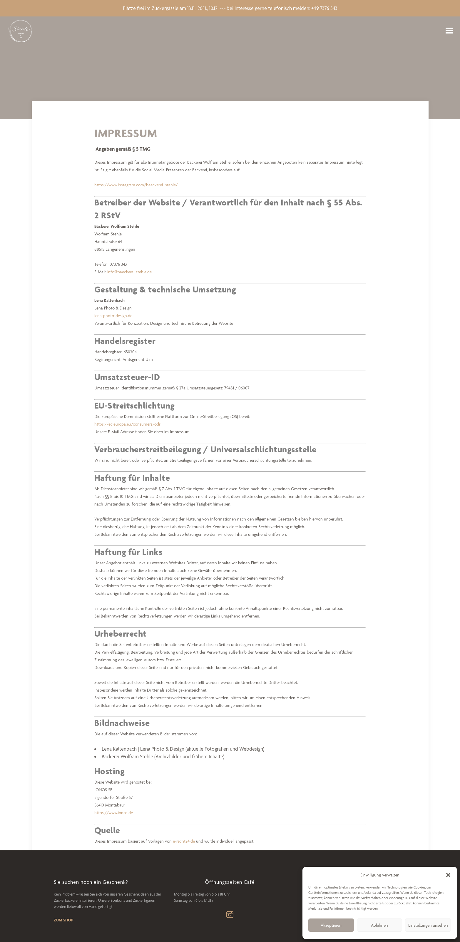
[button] (448, 875)
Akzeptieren (331, 925)
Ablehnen (379, 925)
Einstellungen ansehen (428, 925)
